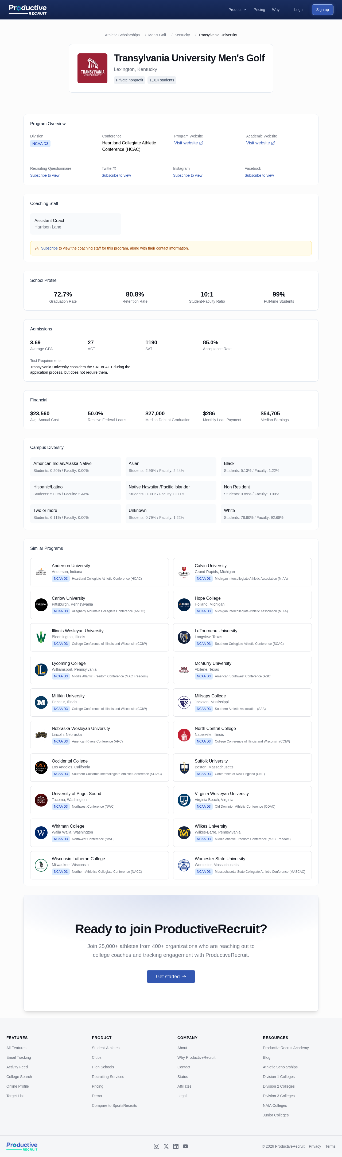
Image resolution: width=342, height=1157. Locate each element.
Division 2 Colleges (279, 1086)
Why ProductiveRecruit (196, 1057)
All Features (16, 1048)
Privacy (315, 1146)
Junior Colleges (276, 1115)
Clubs (97, 1057)
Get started (171, 976)
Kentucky (182, 35)
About (182, 1048)
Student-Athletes (106, 1048)
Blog (266, 1057)
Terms (330, 1146)
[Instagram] (156, 1146)
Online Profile (17, 1086)
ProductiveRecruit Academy (286, 1048)
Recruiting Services (108, 1077)
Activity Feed (17, 1067)
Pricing (97, 1086)
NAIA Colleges (275, 1105)
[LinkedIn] (175, 1146)
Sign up (322, 9)
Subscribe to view (45, 175)
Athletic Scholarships (122, 35)
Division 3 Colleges (279, 1096)
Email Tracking (18, 1057)
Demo (97, 1096)
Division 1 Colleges (279, 1077)
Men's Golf (157, 35)
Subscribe (49, 248)
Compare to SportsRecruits (114, 1105)
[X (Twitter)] (166, 1146)
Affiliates (184, 1086)
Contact (183, 1067)
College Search (19, 1077)
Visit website (188, 143)
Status (182, 1077)
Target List (15, 1096)
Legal (181, 1096)
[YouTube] (185, 1146)
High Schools (103, 1067)
